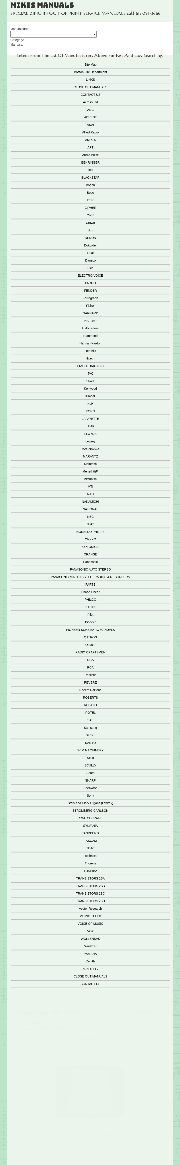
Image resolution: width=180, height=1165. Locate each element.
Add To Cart (90, 1047)
